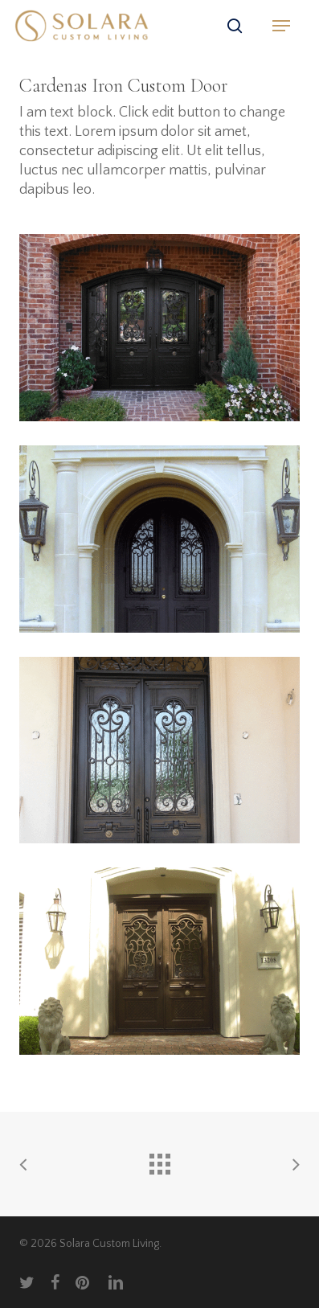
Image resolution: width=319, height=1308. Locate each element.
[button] (281, 26)
